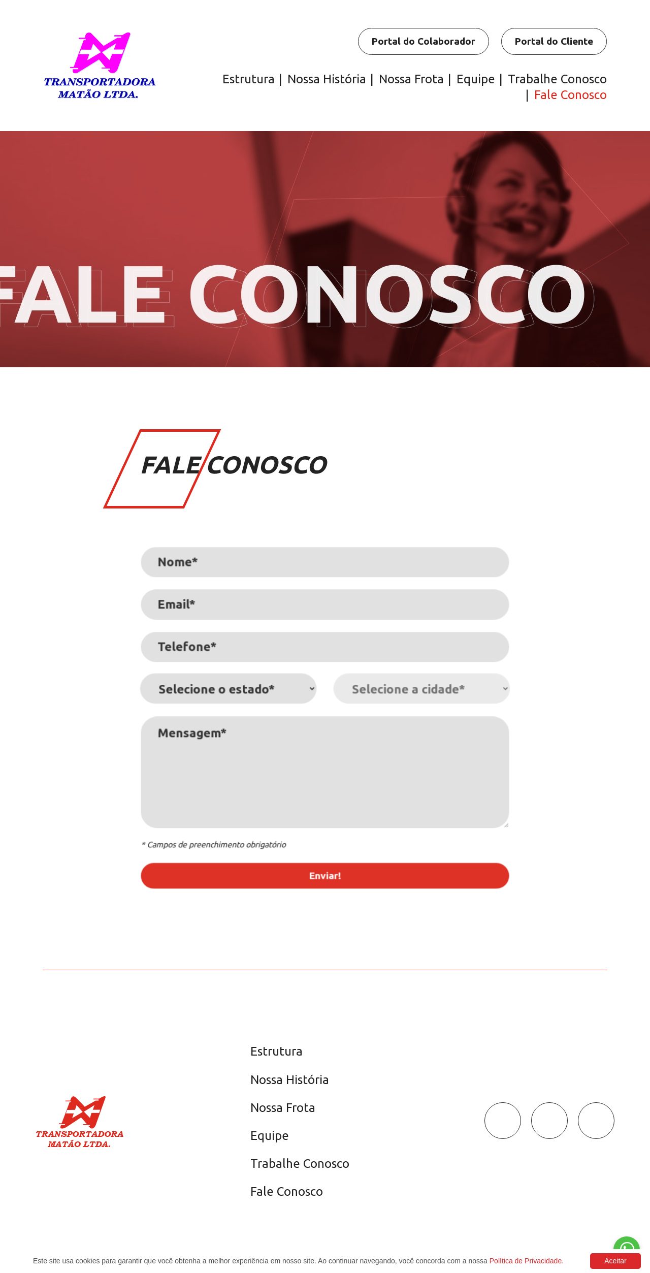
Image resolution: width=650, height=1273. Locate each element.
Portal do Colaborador (423, 41)
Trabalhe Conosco (557, 79)
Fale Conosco (570, 95)
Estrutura (248, 79)
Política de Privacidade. (527, 1261)
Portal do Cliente (553, 41)
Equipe (476, 79)
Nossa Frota (411, 79)
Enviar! (325, 868)
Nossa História (326, 79)
